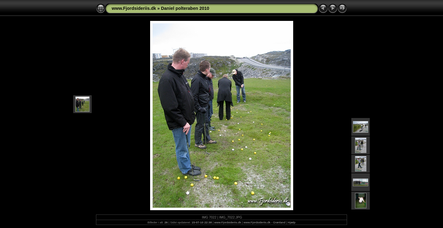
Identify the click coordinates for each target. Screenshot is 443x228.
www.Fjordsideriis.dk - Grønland (264, 222)
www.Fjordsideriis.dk (134, 8)
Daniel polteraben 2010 (185, 8)
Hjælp (291, 222)
